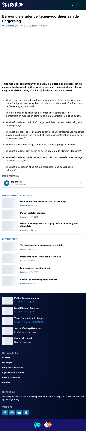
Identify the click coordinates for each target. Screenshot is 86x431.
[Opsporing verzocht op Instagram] (12, 412)
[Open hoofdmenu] (81, 5)
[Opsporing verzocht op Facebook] (5, 412)
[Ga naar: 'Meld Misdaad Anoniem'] (43, 311)
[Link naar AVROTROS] (38, 424)
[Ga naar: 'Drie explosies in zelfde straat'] (43, 269)
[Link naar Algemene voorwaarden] (43, 372)
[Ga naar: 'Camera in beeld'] (43, 341)
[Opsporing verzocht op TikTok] (26, 412)
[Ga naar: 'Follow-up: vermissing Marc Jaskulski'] (43, 281)
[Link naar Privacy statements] (43, 377)
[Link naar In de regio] (43, 362)
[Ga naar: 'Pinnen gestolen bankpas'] (43, 214)
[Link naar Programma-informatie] (43, 367)
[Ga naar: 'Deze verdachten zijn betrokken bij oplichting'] (43, 203)
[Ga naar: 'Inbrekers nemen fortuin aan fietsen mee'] (43, 258)
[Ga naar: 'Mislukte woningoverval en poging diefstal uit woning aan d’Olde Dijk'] (43, 226)
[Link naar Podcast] (43, 357)
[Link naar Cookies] (43, 382)
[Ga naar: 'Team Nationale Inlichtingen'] (43, 321)
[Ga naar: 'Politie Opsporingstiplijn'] (43, 301)
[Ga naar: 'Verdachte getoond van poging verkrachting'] (43, 246)
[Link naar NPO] (48, 424)
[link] (43, 183)
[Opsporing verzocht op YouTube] (19, 412)
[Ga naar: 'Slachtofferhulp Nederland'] (43, 331)
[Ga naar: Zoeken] (73, 5)
